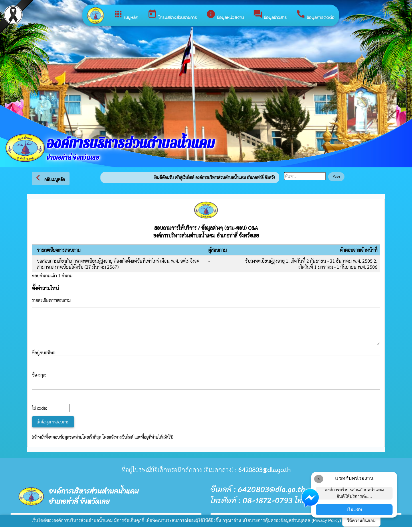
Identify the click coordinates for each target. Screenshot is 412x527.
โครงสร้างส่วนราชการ (172, 15)
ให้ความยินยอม (361, 520)
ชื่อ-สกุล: (206, 381)
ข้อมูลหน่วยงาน (225, 15)
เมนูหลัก (125, 15)
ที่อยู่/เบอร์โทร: (206, 358)
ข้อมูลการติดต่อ (315, 15)
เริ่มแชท (354, 509)
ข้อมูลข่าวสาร (270, 15)
